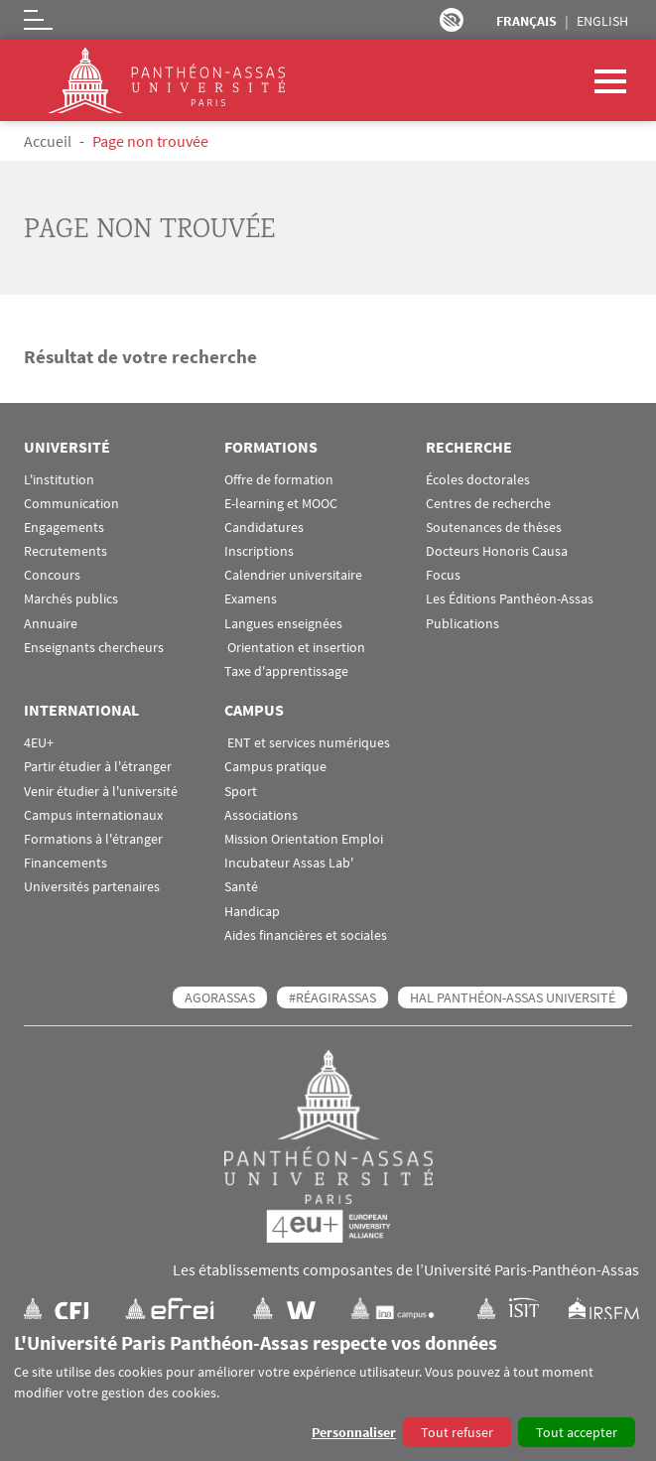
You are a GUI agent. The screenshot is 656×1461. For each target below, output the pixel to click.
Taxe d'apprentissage (286, 671)
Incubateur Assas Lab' (288, 863)
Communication (71, 503)
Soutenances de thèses (494, 527)
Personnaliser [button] (354, 1432)
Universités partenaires (92, 886)
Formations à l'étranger (93, 839)
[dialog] (328, 1390)
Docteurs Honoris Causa (497, 551)
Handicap (252, 911)
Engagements (64, 527)
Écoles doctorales (478, 479)
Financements (65, 863)
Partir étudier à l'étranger (98, 766)
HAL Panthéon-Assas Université (512, 997)
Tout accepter (576, 1432)
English (602, 21)
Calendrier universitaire (293, 575)
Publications (462, 623)
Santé (241, 886)
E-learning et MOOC (280, 503)
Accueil (47, 141)
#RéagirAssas (332, 997)
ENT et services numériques (307, 742)
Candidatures (264, 527)
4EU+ (39, 742)
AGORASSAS (220, 997)
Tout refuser (457, 1432)
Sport (240, 791)
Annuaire (50, 623)
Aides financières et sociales (305, 935)
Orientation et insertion (294, 647)
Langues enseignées (283, 623)
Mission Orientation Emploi (303, 839)
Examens (250, 599)
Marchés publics (71, 599)
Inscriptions (259, 551)
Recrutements (65, 551)
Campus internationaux (93, 815)
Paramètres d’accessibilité (451, 20)
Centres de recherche (488, 503)
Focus (443, 575)
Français (526, 21)
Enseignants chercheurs (94, 647)
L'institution (59, 479)
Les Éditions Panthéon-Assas (509, 599)
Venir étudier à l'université (101, 791)
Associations (261, 815)
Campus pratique (275, 766)
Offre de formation (278, 479)
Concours (52, 575)
